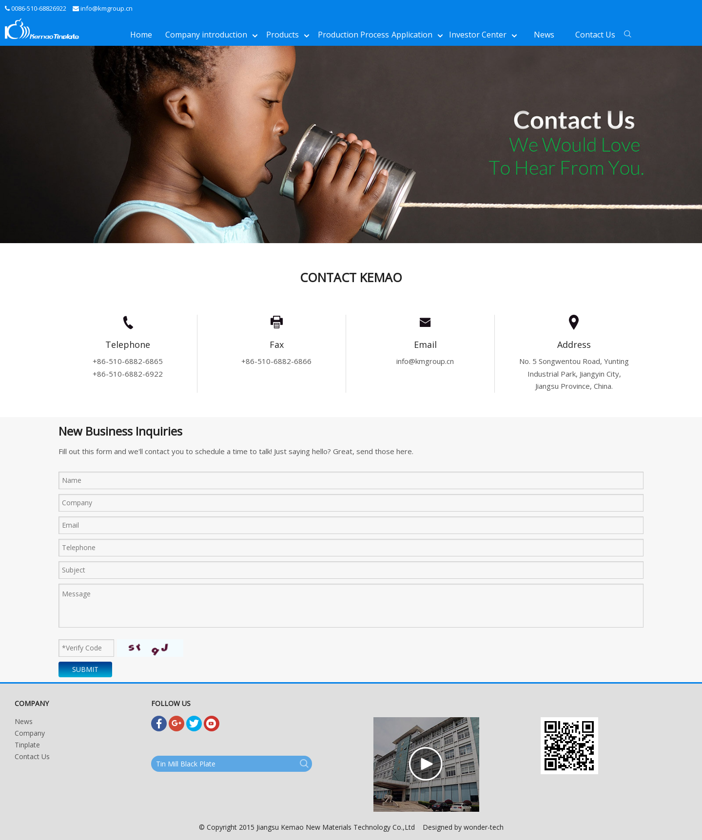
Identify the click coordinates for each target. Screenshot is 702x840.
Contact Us (32, 756)
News (24, 721)
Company (30, 733)
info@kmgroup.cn (106, 8)
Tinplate (27, 744)
